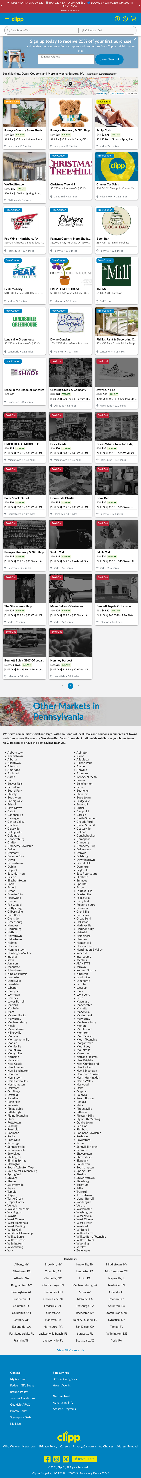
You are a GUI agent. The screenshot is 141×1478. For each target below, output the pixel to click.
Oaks (78, 1088)
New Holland (83, 1067)
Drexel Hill (81, 863)
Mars (9, 1012)
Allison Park (82, 763)
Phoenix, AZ (116, 1299)
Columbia (12, 835)
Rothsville (12, 1139)
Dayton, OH (21, 1319)
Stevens (10, 1177)
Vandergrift (82, 1202)
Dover (9, 859)
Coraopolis (81, 839)
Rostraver (81, 1136)
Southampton (83, 1167)
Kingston (80, 973)
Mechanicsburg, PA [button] (71, 73)
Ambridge (12, 769)
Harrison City (83, 929)
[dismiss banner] (135, 39)
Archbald (11, 773)
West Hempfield (16, 1222)
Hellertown (13, 939)
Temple (10, 1191)
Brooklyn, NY (53, 1264)
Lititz (78, 998)
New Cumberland (86, 1063)
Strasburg (81, 1181)
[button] (125, 18)
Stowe (10, 1181)
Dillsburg (80, 856)
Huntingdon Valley (17, 953)
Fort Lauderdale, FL (21, 1333)
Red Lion (80, 1126)
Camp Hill (81, 811)
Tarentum (80, 1184)
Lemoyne (11, 991)
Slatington (12, 1164)
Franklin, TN (21, 1340)
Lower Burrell (14, 1001)
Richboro (80, 1129)
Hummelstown (15, 949)
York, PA (116, 1340)
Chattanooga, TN (53, 1285)
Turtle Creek (13, 1198)
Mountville (81, 1050)
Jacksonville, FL (53, 1340)
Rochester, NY (85, 1312)
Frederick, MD (53, 1306)
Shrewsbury (82, 1157)
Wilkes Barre (14, 1236)
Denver (79, 852)
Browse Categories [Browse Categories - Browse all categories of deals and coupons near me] (65, 1379)
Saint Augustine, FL (85, 1319)
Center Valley (14, 821)
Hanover (11, 925)
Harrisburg (12, 929)
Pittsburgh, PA (85, 1306)
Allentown (12, 763)
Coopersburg (14, 839)
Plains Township (16, 1115)
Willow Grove (14, 1240)
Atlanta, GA (21, 1278)
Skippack (80, 1160)
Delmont (11, 852)
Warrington (13, 1212)
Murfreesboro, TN (116, 1271)
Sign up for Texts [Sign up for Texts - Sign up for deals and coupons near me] (20, 1417)
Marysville (81, 1012)
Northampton (14, 1084)
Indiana (10, 956)
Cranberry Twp (84, 846)
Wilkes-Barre (83, 1233)
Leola (78, 991)
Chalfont (11, 825)
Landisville (81, 977)
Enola (9, 884)
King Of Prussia (15, 973)
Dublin (10, 866)
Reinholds (12, 1129)
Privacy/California (84, 1446)
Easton (10, 877)
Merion (79, 1025)
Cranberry (81, 842)
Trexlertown (82, 1195)
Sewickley (12, 1153)
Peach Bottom (83, 1098)
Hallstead (80, 922)
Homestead (82, 942)
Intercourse (82, 956)
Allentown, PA (21, 1271)
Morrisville (12, 1046)
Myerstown (82, 1053)
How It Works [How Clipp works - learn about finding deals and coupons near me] (62, 1385)
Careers (65, 1446)
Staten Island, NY (117, 1312)
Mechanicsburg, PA (84, 1285)
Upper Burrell (83, 1198)
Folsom (10, 901)
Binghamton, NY (21, 1285)
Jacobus (80, 960)
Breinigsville (13, 801)
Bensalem (12, 787)
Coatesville (81, 828)
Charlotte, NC (53, 1278)
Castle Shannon (84, 818)
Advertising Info (63, 1402)
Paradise (11, 1098)
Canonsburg (13, 814)
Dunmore (80, 866)
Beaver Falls (13, 783)
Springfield (12, 1174)
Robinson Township (87, 1133)
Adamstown (13, 756)
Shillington (12, 1157)
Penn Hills (12, 1101)
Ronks (9, 1136)
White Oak (12, 1229)
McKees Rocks (15, 1015)
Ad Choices (106, 1446)
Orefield (11, 1094)
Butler (78, 808)
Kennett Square (84, 970)
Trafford (80, 1191)
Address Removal (127, 1446)
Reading (10, 1126)
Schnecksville (14, 1146)
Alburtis (11, 759)
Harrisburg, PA (53, 1326)
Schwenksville (14, 1150)
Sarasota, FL (85, 1333)
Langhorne (81, 980)
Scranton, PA (116, 1306)
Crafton (10, 842)
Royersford (81, 1139)
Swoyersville (13, 1184)
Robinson (11, 1133)
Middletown (82, 1029)
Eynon (9, 890)
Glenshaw (81, 915)
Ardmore (80, 773)
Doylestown (13, 863)
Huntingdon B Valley (87, 949)
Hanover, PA (53, 1319)
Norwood (81, 1084)
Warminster (82, 1209)
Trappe (10, 1195)
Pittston (80, 1112)
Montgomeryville (16, 1039)
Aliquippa (81, 759)
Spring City (82, 1171)
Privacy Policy (48, 1446)
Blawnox (80, 794)
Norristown (13, 1077)
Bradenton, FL (22, 1299)
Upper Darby (14, 1202)
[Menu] (7, 19)
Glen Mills (81, 911)
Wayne (10, 1216)
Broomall (80, 804)
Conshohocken (84, 835)
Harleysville (82, 925)
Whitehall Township (18, 1233)
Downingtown (84, 859)
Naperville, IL (116, 1278)
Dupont (10, 870)
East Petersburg (85, 873)
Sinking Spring (15, 1160)
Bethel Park (13, 790)
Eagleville (80, 870)
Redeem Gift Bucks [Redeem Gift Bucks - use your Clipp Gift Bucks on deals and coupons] (22, 1385)
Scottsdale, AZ (85, 1340)
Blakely (10, 794)
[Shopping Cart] (133, 18)
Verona (79, 1205)
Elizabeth (80, 877)
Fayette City (13, 894)
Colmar (79, 832)
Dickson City (14, 856)
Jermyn (79, 967)
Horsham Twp (83, 946)
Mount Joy (81, 1046)
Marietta (80, 1008)
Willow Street (83, 1240)
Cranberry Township (18, 846)
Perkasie (11, 1105)
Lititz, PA (85, 1278)
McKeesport (82, 1015)
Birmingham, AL (21, 1292)
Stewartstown (84, 1177)
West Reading (14, 1226)
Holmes (10, 942)
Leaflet (101, 93)
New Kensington (16, 1070)
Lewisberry (81, 994)
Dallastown (82, 849)
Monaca (11, 1036)
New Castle (13, 1063)
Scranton (80, 1150)
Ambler (79, 766)
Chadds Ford (83, 821)
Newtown (12, 1074)
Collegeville (13, 832)
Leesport (80, 987)
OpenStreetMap (117, 93)
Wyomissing (13, 1247)
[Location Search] (107, 31)
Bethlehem (81, 790)
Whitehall (81, 1229)
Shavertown (82, 1153)
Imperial (80, 953)
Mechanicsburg (15, 1022)
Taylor (9, 1188)
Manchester (82, 1005)
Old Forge (12, 1091)
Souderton (81, 1164)
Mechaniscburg (84, 1022)
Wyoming (81, 1243)
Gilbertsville (13, 911)
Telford (79, 1188)
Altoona (11, 766)
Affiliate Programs (64, 1409)
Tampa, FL (116, 1326)
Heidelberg (81, 935)
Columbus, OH (21, 1312)
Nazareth (11, 1060)
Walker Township (16, 1209)
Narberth (11, 1056)
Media (9, 1025)
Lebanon (11, 987)
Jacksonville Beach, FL (53, 1333)
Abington (80, 752)
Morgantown (83, 1043)
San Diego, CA (85, 1326)
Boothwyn (12, 797)
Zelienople (81, 1250)
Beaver (79, 780)
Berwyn (79, 787)
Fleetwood (12, 897)
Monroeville (82, 1036)
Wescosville (82, 1216)
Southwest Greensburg (20, 1171)
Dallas (9, 849)
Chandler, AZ (53, 1271)
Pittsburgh (12, 1112)
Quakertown (83, 1122)
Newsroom (29, 1446)
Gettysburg (13, 908)
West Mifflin (82, 1222)
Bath (8, 780)
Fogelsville (81, 897)
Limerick (11, 998)
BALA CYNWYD (85, 776)
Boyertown (82, 797)
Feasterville (82, 894)
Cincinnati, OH (53, 1292)
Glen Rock (12, 915)
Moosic (10, 1043)
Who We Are (11, 1446)
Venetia (10, 1205)
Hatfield (80, 932)
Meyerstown (14, 1029)
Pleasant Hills (83, 1115)
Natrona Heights (85, 1056)
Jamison (11, 963)
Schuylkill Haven (85, 1146)
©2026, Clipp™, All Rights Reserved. (68, 1467)
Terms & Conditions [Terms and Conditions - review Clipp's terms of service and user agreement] (22, 1398)
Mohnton (80, 1032)
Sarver (79, 1143)
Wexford (80, 1226)
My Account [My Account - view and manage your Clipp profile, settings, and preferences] (18, 1379)
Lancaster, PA (85, 1271)
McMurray (12, 1018)
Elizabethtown (15, 880)
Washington (82, 1212)
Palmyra (80, 1094)
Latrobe (79, 984)
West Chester (14, 1219)
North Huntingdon (86, 1077)
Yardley (79, 1247)
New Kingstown (85, 1070)
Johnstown (13, 970)
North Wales (83, 1081)
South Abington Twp (19, 1167)
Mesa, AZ (85, 1292)
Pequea (79, 1101)
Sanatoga (11, 1143)
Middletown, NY (116, 1264)
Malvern (11, 1005)
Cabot (9, 811)
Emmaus (80, 880)
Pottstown (12, 1122)
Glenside (11, 918)
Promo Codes (18, 1411)
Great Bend (82, 918)
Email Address (50, 56)
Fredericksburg (84, 904)
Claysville (11, 828)
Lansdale (11, 984)
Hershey (80, 939)
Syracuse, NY (116, 1319)
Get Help (16, 1404)
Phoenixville (82, 1108)
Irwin (9, 960)
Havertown (13, 935)
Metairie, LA (85, 1299)
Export (10, 887)
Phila (78, 1105)
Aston (9, 776)
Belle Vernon (82, 783)
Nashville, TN (116, 1285)
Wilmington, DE (116, 1333)
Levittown (12, 994)
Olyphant (80, 1091)
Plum (9, 1119)
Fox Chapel (13, 904)
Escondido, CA (21, 1326)
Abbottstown (14, 752)
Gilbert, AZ (53, 1312)
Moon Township (85, 1039)
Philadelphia (13, 1108)
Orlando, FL (116, 1292)
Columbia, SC (21, 1306)
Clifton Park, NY (53, 1299)
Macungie (81, 1001)
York (8, 1250)
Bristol (10, 804)
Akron (78, 756)
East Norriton (14, 873)
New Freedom (14, 1067)
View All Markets (70, 1350)
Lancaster (12, 977)
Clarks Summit (84, 825)
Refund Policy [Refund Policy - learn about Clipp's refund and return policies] (19, 1391)
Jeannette (12, 967)
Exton (78, 887)
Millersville (12, 1032)
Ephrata (79, 884)
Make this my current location (101, 74)
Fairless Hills (82, 890)
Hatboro (11, 932)
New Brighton (83, 1060)
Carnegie (11, 818)
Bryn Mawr (13, 808)
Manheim (11, 1008)
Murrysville (13, 1053)
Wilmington (13, 1243)
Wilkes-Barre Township (89, 1236)
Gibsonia (80, 908)
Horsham (11, 946)
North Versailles (16, 1081)
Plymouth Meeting (86, 1119)
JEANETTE (81, 963)
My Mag (15, 1423)
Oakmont (11, 1088)
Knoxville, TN (84, 1264)
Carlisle (79, 814)
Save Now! (109, 59)
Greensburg (13, 922)
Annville (80, 769)
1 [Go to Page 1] (70, 685)
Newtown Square (86, 1074)
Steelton (80, 1174)
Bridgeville (81, 801)
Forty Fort (81, 901)
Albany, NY (21, 1264)
